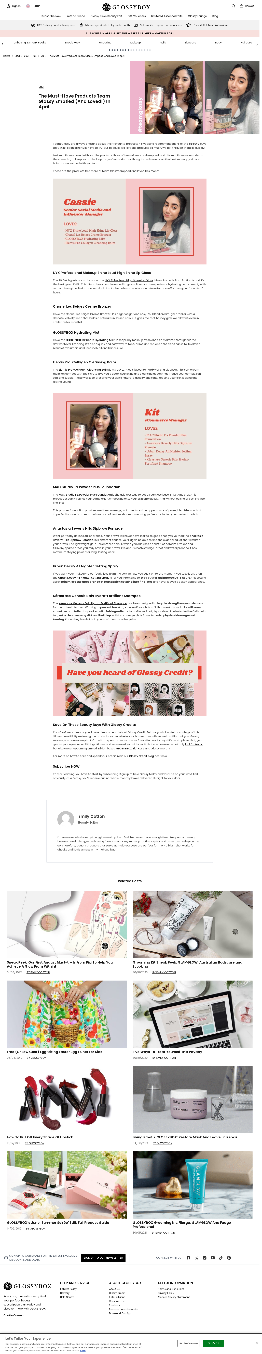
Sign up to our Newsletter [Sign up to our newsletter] (103, 1258)
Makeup (135, 42)
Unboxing (105, 42)
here (83, 1350)
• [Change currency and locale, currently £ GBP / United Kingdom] (33, 6)
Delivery (65, 1293)
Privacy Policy (166, 1293)
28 (42, 56)
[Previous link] (2, 44)
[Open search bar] (233, 6)
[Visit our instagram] (205, 1258)
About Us (114, 1289)
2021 (26, 56)
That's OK (213, 1343)
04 (35, 56)
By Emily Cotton (38, 972)
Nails (163, 42)
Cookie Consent (14, 1315)
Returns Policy (68, 1289)
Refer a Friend (117, 1297)
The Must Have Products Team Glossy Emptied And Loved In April (86, 56)
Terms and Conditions (171, 1289)
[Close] (256, 1343)
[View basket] (247, 6)
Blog (17, 56)
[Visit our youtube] (213, 1258)
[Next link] (257, 44)
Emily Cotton (91, 816)
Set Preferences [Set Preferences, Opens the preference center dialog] (188, 1343)
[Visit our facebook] (188, 1258)
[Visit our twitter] (196, 1258)
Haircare (246, 42)
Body (218, 42)
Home (6, 56)
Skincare (190, 42)
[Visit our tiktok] (221, 1258)
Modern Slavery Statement (174, 1297)
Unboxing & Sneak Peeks (29, 42)
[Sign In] (13, 6)
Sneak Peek (72, 42)
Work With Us (117, 1301)
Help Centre (67, 1297)
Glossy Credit (117, 1293)
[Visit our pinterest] (229, 1258)
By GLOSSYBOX (36, 1058)
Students (114, 1305)
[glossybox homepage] (129, 7)
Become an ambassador (123, 1309)
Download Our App (120, 1313)
